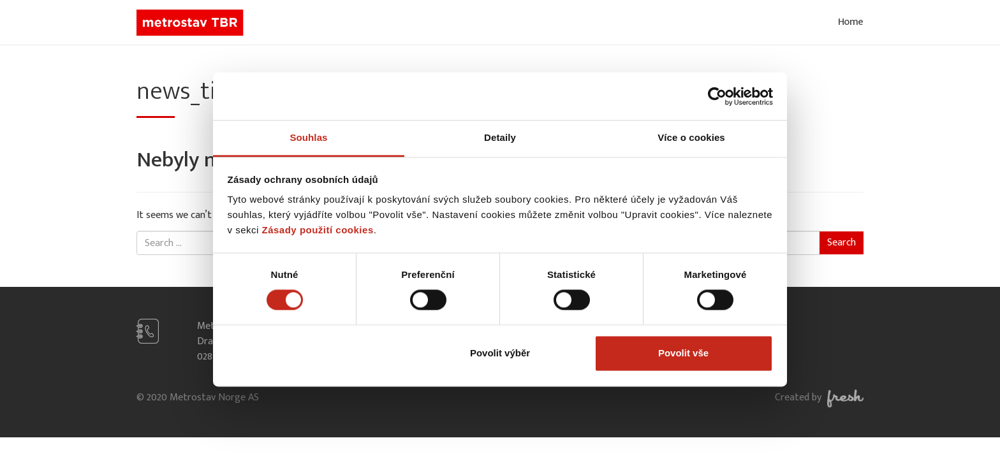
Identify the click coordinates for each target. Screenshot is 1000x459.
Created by (819, 397)
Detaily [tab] (500, 137)
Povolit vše (683, 352)
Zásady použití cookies (318, 229)
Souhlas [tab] (308, 137)
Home (851, 22)
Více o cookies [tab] (691, 137)
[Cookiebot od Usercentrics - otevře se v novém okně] (717, 96)
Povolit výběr (500, 352)
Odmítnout (317, 352)
